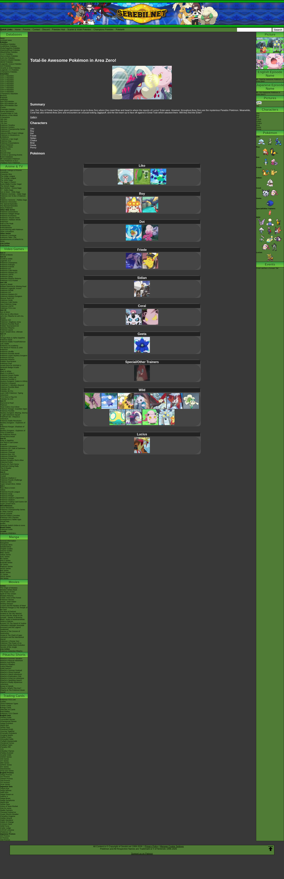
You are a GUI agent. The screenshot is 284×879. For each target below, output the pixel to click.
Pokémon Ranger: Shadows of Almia (12, 428)
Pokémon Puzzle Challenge (11, 480)
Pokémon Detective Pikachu (11, 651)
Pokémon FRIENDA (8, 533)
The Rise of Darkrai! (8, 612)
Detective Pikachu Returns (10, 279)
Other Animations (7, 231)
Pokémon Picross (7, 358)
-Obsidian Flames (7, 751)
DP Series (4, 565)
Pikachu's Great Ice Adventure (12, 678)
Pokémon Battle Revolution (11, 421)
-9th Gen (3, 119)
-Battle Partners (6, 810)
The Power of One (7, 592)
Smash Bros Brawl (7, 437)
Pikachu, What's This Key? (10, 688)
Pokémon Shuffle (7, 352)
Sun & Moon (5, 312)
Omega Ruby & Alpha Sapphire (12, 338)
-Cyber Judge (5, 828)
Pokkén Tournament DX (9, 326)
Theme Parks (5, 149)
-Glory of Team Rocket (9, 806)
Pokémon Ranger (7, 458)
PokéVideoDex (6, 228)
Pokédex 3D (5, 389)
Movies (14, 582)
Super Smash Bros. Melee (10, 484)
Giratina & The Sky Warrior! (11, 614)
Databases (14, 34)
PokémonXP (5, 131)
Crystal (3, 476)
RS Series (4, 559)
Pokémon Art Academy (9, 346)
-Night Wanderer (6, 820)
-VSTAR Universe (7, 830)
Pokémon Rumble (7, 411)
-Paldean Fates (6, 745)
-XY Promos (5, 783)
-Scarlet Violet (5, 755)
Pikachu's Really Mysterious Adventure (11, 683)
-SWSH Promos (6, 779)
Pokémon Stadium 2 (8, 478)
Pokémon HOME (7, 290)
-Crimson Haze (6, 824)
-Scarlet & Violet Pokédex (10, 68)
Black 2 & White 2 (7, 373)
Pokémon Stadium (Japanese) (12, 498)
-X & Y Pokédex (6, 54)
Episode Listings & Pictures (11, 170)
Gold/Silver (4, 474)
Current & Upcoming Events (11, 155)
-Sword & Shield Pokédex (10, 60)
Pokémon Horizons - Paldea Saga (13, 200)
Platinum (3, 405)
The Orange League (8, 178)
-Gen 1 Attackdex (7, 76)
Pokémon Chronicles (8, 202)
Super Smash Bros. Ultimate (11, 332)
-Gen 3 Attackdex (7, 80)
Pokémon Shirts (6, 147)
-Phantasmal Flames (8, 721)
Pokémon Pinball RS (8, 456)
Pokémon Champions (8, 263)
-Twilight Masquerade (8, 741)
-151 (2, 749)
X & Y (2, 336)
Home (18, 29)
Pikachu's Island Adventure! (11, 674)
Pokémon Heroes (7, 600)
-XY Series (4, 761)
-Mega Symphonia (7, 800)
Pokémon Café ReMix (9, 271)
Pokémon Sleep (6, 277)
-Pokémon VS (5, 832)
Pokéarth (120, 29)
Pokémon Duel (6, 363)
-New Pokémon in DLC (9, 161)
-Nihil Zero (4, 792)
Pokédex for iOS (6, 399)
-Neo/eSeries (5, 769)
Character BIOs (6, 545)
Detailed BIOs (5, 547)
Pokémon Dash (6, 450)
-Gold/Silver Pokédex (8, 46)
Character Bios (6, 174)
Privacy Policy (151, 846)
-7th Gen (3, 123)
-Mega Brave (5, 798)
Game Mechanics (7, 111)
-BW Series (4, 763)
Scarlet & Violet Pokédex (79, 29)
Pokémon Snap (6, 494)
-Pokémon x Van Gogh (9, 139)
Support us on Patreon (142, 853)
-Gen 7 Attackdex (7, 88)
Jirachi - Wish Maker (8, 602)
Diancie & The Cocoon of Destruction (10, 632)
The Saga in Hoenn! (8, 182)
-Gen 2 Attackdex (7, 78)
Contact (36, 29)
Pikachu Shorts (14, 654)
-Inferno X (4, 796)
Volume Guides (6, 551)
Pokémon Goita (6, 529)
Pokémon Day (5, 141)
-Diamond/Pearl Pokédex (10, 50)
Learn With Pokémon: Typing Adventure (11, 394)
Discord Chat (5, 153)
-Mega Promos (6, 775)
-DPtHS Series (6, 765)
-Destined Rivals (6, 729)
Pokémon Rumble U (8, 379)
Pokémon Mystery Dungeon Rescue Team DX (11, 297)
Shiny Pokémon (6, 208)
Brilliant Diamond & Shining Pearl (13, 286)
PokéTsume (4, 245)
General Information (8, 541)
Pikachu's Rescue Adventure (11, 661)
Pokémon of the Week (9, 115)
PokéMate (4, 470)
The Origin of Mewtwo (9, 588)
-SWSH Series (6, 757)
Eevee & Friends (6, 686)
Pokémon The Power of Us (10, 643)
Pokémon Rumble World (9, 354)
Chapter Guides (6, 549)
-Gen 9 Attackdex (7, 92)
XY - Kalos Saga (6, 190)
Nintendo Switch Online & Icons (12, 525)
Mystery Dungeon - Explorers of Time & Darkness (12, 432)
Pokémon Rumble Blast (9, 387)
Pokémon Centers (7, 127)
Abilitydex (4, 100)
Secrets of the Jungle (8, 647)
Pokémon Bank (6, 340)
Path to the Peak (6, 224)
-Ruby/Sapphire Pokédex (10, 48)
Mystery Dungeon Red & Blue (12, 460)
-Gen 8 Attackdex (7, 90)
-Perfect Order (5, 717)
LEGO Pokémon (6, 145)
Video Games (14, 249)
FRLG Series (5, 561)
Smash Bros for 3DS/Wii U (10, 365)
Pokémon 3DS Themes (9, 518)
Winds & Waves (6, 255)
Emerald (3, 444)
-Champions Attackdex (9, 94)
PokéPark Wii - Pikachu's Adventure (10, 418)
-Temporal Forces (7, 743)
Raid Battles (5, 711)
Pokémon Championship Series (12, 129)
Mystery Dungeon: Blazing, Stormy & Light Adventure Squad (14, 414)
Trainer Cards (5, 706)
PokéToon (4, 222)
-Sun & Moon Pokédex (9, 56)
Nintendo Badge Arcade (9, 367)
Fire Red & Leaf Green (9, 442)
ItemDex (3, 96)
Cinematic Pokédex (8, 109)
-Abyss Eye (4, 789)
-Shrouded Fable (6, 739)
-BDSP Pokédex (6, 62)
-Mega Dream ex (6, 794)
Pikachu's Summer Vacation (11, 659)
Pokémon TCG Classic (9, 713)
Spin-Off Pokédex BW (8, 105)
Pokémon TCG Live (8, 308)
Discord (46, 29)
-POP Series (5, 785)
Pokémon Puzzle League (10, 492)
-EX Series (4, 767)
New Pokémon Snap (8, 304)
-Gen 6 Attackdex (7, 86)
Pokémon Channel (7, 452)
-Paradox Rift (5, 747)
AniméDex (4, 172)
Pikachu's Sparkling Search (11, 680)
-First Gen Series (7, 771)
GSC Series (5, 557)
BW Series (4, 570)
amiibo (3, 523)
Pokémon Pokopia (7, 265)
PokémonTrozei (6, 462)
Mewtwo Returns (6, 596)
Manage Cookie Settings (172, 846)
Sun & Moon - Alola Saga (10, 192)
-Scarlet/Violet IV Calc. (9, 113)
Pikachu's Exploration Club (10, 676)
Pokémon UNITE (7, 275)
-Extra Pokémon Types (9, 704)
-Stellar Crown (5, 737)
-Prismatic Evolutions (8, 733)
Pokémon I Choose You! (9, 641)
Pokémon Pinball (7, 496)
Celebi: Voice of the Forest (10, 598)
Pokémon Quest (6, 330)
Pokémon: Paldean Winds (10, 220)
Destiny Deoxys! (6, 604)
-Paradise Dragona (7, 816)
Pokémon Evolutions (8, 216)
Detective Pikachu (7, 328)
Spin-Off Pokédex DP (8, 103)
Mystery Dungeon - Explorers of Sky (12, 424)
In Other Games (6, 512)
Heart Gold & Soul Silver (10, 407)
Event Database (6, 157)
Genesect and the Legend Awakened (10, 628)
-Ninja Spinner (5, 790)
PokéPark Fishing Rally (9, 466)
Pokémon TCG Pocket (9, 280)
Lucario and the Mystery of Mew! (13, 606)
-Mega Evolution (6, 723)
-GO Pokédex (5, 66)
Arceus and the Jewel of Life (11, 615)
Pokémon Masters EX (8, 273)
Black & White (5, 371)
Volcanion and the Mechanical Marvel (12, 638)
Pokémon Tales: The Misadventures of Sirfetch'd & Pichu (11, 239)
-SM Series (4, 759)
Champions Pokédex (103, 29)
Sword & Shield (6, 284)
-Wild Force (4, 826)
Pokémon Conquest (8, 383)
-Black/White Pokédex (9, 52)
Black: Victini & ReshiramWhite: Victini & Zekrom (12, 620)
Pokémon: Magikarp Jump (10, 322)
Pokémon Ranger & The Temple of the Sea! (13, 609)
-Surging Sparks (6, 735)
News (2, 38)
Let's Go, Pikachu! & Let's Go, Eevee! (12, 317)
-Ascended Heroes (7, 719)
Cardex (3, 107)
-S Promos (4, 838)
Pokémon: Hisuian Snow (10, 218)
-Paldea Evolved (6, 753)
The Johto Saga (6, 180)
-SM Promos (5, 781)
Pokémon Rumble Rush (9, 324)
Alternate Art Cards (7, 710)
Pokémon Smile (6, 300)
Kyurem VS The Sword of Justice (13, 623)
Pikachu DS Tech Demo (9, 464)
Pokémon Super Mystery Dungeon (13, 356)
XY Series (4, 574)
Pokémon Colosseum (8, 446)
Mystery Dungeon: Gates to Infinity (13, 381)
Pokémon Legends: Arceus (10, 288)
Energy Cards (5, 708)
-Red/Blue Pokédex (8, 44)
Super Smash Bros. (8, 504)
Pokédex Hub (58, 29)
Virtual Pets (4, 521)
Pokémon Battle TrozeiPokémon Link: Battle (13, 343)
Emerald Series (6, 563)
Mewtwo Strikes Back (8, 590)
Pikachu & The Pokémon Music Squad (12, 691)
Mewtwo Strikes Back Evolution (12, 645)
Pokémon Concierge (8, 235)
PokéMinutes (5, 226)
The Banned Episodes (9, 206)
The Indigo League (7, 176)
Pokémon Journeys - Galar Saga (13, 194)
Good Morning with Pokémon (11, 230)
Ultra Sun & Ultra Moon (9, 314)
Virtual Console (6, 514)
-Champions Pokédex (8, 72)
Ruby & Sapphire (7, 440)
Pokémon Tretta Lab (8, 377)
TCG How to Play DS (8, 397)
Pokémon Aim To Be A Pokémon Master (13, 197)
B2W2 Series (5, 572)
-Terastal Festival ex (8, 812)
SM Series (4, 578)
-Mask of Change (7, 822)
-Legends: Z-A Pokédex (9, 70)
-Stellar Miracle (6, 818)
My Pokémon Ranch (8, 435)
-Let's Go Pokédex (7, 58)
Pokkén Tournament (8, 361)
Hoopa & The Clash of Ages (11, 635)
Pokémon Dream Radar (9, 375)
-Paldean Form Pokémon (10, 163)
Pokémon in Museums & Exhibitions (10, 136)
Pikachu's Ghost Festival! (10, 672)
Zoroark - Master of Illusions (11, 617)
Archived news (6, 40)
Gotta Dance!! (5, 668)
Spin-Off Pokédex (7, 102)
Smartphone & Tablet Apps (10, 519)
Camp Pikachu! (6, 666)
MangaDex (4, 543)
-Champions (5, 117)
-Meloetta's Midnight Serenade (12, 625)
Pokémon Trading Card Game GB (13, 502)
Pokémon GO (5, 269)
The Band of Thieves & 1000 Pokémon (11, 349)
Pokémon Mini (5, 482)
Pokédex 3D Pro (6, 391)
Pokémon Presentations (9, 143)
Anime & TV (14, 166)
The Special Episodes (8, 204)
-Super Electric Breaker (9, 814)
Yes (259, 105)
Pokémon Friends (7, 267)
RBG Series (5, 553)
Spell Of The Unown (8, 594)
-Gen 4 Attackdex (7, 82)
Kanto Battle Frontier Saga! (11, 184)
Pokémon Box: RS (7, 454)
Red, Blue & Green (7, 488)
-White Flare (5, 727)
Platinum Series (6, 566)
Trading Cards (14, 695)
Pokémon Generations (9, 212)
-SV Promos (5, 777)
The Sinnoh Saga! (7, 186)
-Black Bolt (4, 725)
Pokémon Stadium (7, 500)
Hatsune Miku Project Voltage (11, 133)
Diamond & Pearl (7, 403)
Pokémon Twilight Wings (10, 214)
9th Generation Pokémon (10, 159)
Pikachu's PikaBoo (7, 664)
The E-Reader (5, 468)
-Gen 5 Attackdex (7, 84)
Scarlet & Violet (6, 259)
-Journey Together (7, 731)
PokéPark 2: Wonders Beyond (12, 385)
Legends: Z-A (5, 261)
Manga (14, 537)
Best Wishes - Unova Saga (10, 188)
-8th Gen (3, 121)
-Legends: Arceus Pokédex (10, 64)
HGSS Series (5, 568)
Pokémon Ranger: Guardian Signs (13, 409)
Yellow (2, 490)
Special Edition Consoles (10, 516)
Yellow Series (5, 555)
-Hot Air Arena (5, 808)
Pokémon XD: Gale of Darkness (12, 448)
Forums (26, 29)
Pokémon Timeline (7, 125)
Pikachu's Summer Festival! (11, 670)
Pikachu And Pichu (7, 662)
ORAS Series (5, 576)
